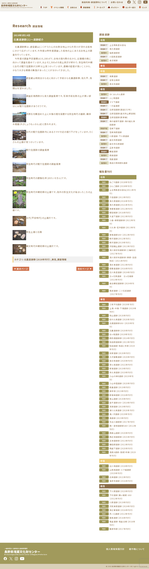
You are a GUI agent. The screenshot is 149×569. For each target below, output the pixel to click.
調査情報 (62, 259)
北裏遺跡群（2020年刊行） (37, 259)
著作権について (137, 549)
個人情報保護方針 (115, 549)
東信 (54, 259)
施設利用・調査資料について (94, 2)
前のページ (21, 268)
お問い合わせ (117, 2)
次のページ (84, 268)
